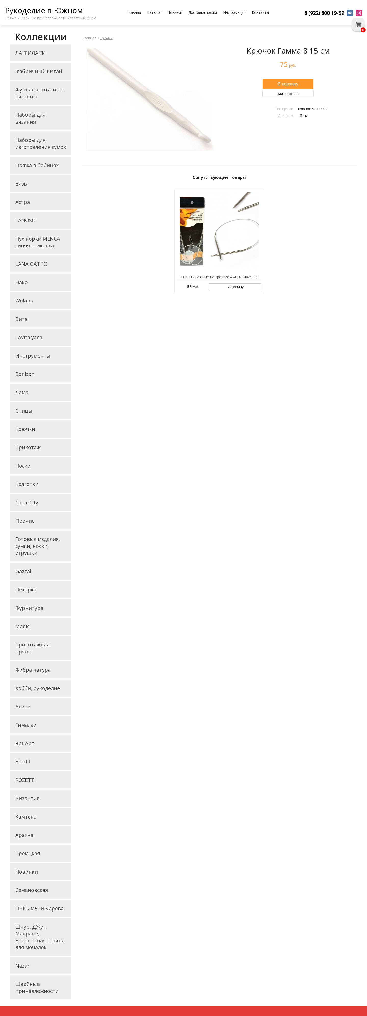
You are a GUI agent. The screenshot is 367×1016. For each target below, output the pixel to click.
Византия (27, 798)
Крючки (25, 429)
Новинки (174, 12)
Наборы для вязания (30, 118)
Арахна (24, 835)
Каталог (154, 12)
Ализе (22, 706)
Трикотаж (28, 447)
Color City (26, 502)
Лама (21, 392)
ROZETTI (25, 779)
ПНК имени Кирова (39, 908)
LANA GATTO (31, 263)
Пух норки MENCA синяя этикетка (37, 242)
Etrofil (22, 761)
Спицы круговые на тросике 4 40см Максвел (219, 276)
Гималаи (26, 724)
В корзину (235, 286)
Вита (21, 318)
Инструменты (32, 355)
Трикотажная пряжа (32, 648)
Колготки (26, 484)
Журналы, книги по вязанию (39, 93)
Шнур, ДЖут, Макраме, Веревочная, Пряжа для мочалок (40, 937)
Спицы (23, 410)
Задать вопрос (288, 93)
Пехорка (25, 589)
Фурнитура (29, 607)
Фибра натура (33, 669)
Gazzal (23, 571)
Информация (234, 12)
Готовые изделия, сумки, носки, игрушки (37, 546)
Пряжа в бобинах (37, 165)
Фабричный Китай (38, 71)
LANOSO (25, 220)
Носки (23, 465)
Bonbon (25, 374)
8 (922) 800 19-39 (324, 12)
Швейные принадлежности (37, 987)
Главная (134, 12)
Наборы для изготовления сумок (40, 143)
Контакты (260, 12)
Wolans (24, 300)
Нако (21, 282)
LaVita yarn (28, 337)
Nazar (22, 965)
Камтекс (25, 816)
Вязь (21, 183)
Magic (22, 626)
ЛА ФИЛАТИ (30, 52)
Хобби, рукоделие (37, 688)
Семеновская (31, 890)
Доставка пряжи (202, 12)
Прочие (25, 520)
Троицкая (27, 853)
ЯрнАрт (24, 743)
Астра (22, 202)
